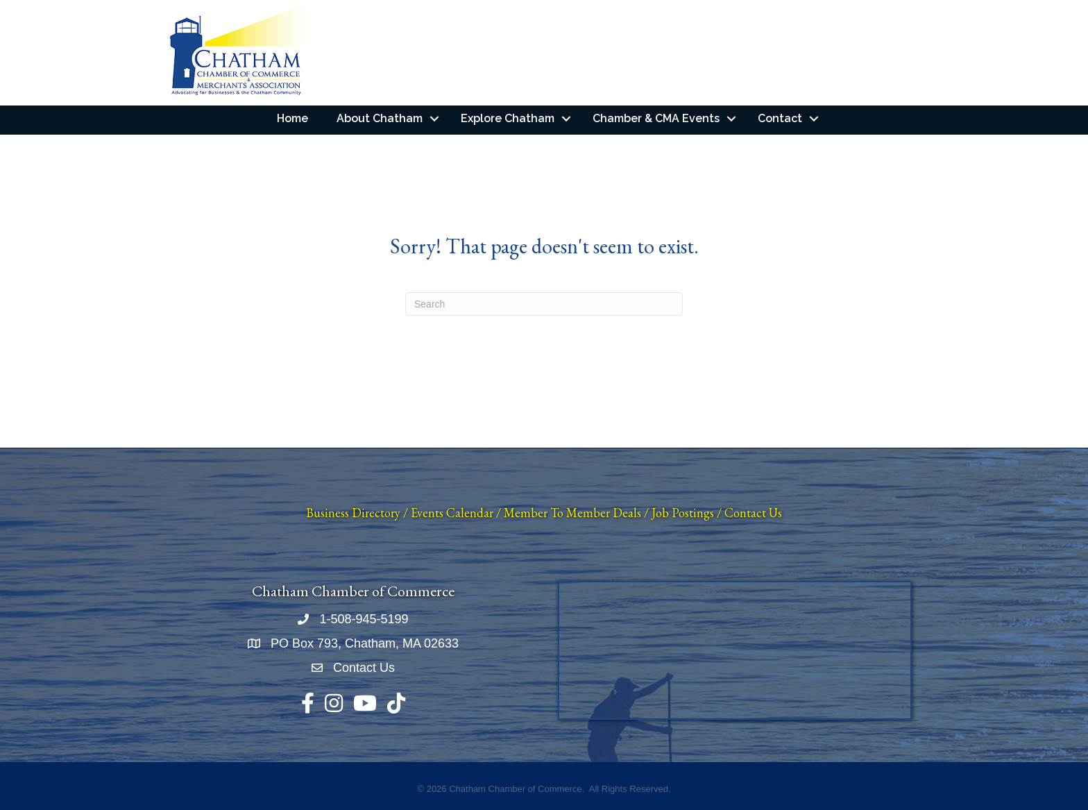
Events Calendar (452, 513)
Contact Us (753, 513)
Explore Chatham (507, 118)
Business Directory (353, 513)
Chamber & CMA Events (656, 118)
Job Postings (683, 513)
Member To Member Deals (572, 513)
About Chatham (380, 118)
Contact (780, 118)
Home (292, 118)
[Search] (544, 304)
